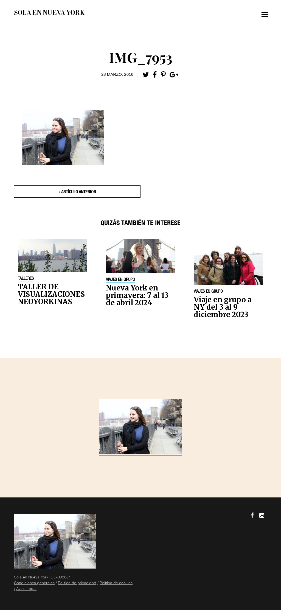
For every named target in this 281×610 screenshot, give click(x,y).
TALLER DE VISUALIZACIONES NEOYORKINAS (51, 294)
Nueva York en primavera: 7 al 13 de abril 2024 (137, 295)
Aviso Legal (26, 589)
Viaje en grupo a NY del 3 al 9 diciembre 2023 (223, 307)
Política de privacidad (77, 583)
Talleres (26, 279)
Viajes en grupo (120, 280)
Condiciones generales (34, 583)
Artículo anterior (78, 192)
